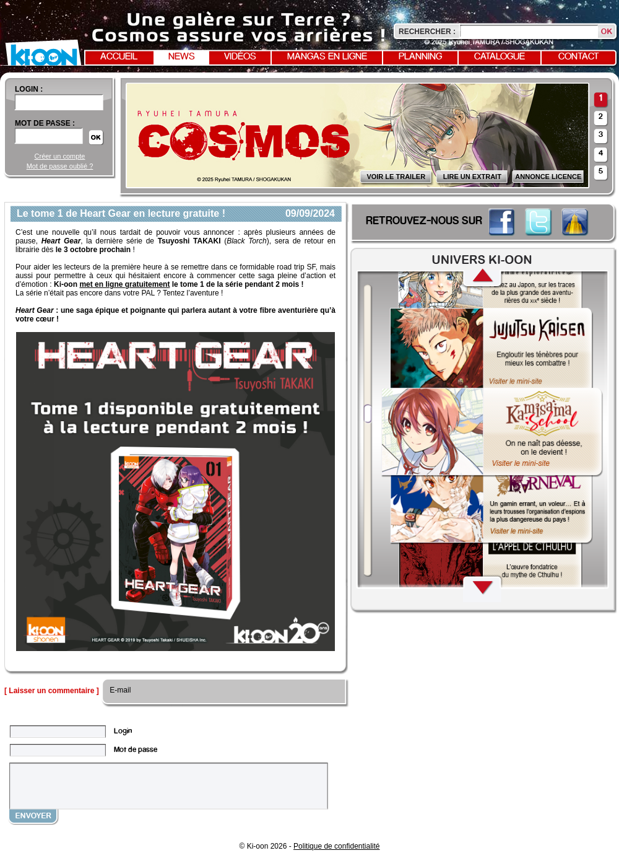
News (181, 57)
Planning (420, 57)
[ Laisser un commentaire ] (51, 690)
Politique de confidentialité (336, 846)
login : (29, 89)
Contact (578, 57)
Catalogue (499, 57)
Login (123, 731)
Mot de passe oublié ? (60, 166)
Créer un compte (60, 156)
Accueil (118, 57)
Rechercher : (427, 31)
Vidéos (240, 57)
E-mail (119, 690)
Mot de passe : (45, 123)
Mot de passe (135, 749)
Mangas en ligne (327, 57)
